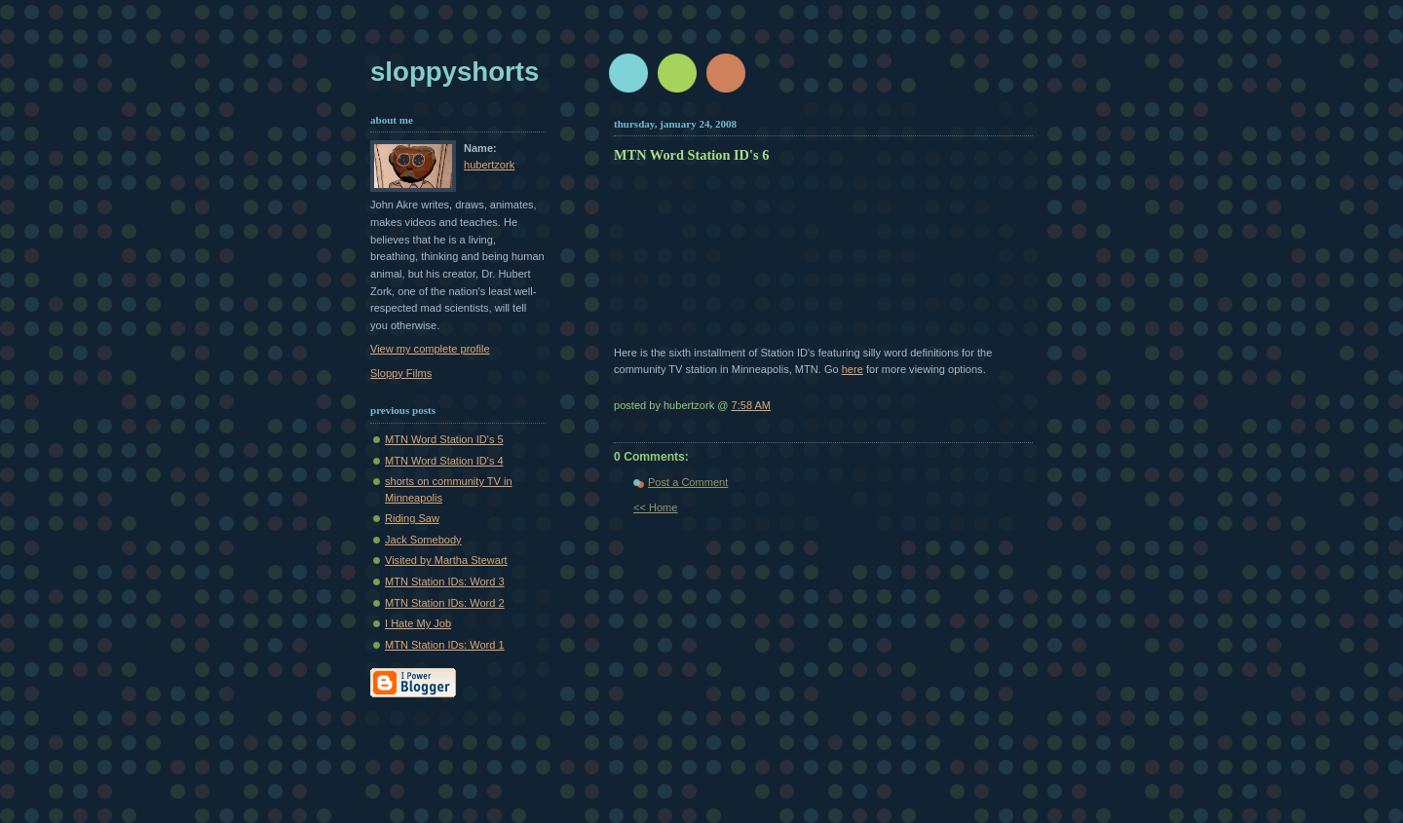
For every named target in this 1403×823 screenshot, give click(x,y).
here (852, 369)
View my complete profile (430, 349)
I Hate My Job (418, 623)
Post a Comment (688, 482)
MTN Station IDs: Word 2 (445, 603)
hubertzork (489, 164)
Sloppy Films (401, 373)
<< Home (655, 507)
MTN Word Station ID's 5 (444, 439)
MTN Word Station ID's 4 (444, 461)
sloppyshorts (454, 71)
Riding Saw (412, 518)
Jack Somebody (423, 539)
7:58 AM (752, 405)
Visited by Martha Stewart (446, 560)
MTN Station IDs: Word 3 (445, 581)
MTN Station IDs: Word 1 (445, 645)
